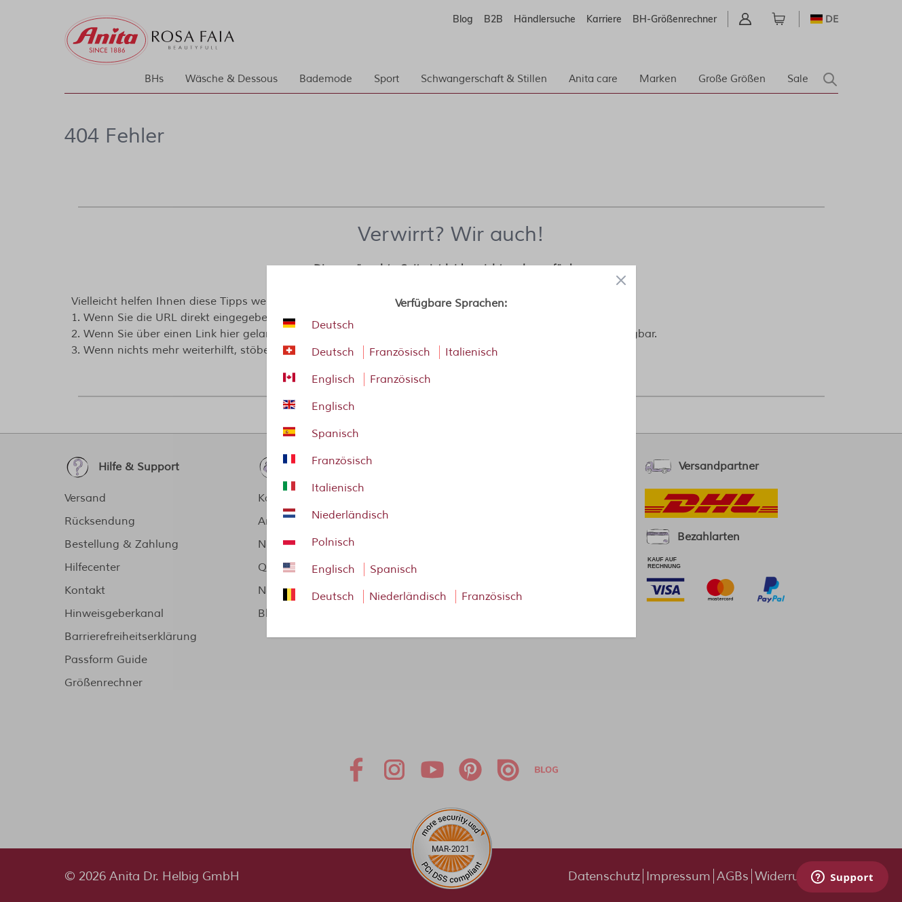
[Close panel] (621, 280)
